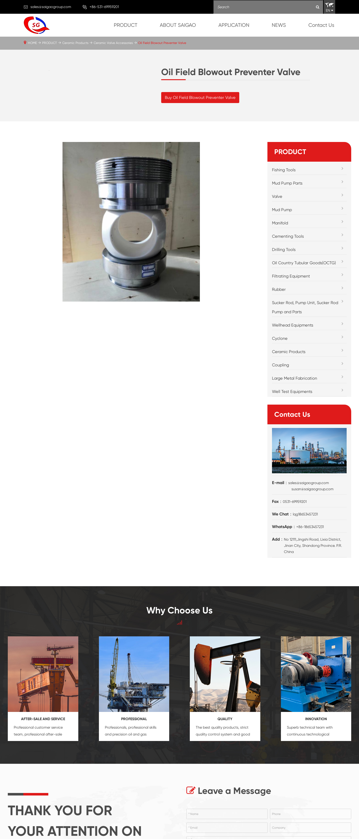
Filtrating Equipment (291, 294)
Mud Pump (282, 228)
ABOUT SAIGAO (178, 25)
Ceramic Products (75, 43)
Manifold (280, 241)
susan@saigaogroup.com (312, 507)
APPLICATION (233, 25)
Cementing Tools (288, 254)
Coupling (280, 383)
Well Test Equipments (292, 410)
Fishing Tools (284, 188)
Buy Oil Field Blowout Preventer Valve (200, 106)
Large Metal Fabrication (294, 396)
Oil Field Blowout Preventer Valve (162, 43)
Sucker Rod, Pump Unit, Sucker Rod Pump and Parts (305, 326)
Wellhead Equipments (292, 343)
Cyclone (280, 356)
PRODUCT (125, 25)
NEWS (279, 25)
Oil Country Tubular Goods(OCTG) (304, 281)
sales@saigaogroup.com (50, 7)
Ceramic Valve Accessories (113, 43)
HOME (32, 43)
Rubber (279, 307)
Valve (277, 214)
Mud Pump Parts (287, 201)
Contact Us (321, 25)
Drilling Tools (284, 268)
